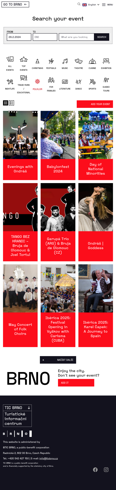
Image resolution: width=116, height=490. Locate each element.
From (10, 31)
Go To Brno (12, 4)
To (34, 31)
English (92, 4)
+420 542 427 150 (18, 458)
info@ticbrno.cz (48, 458)
